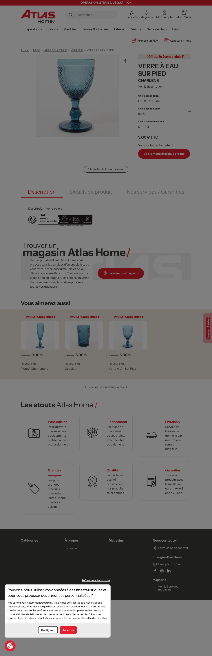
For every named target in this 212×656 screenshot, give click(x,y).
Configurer (48, 630)
